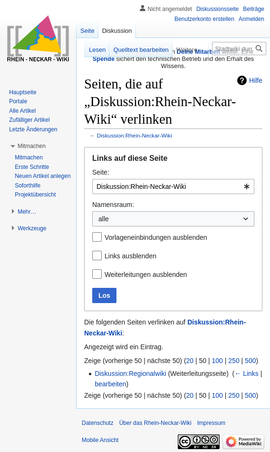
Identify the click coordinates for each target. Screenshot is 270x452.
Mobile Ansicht (100, 440)
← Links (246, 373)
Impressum (211, 423)
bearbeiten (110, 384)
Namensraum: (113, 204)
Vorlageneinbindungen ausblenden (156, 237)
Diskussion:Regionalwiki (130, 373)
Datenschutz (98, 423)
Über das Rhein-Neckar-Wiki (155, 423)
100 (217, 360)
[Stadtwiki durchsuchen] (239, 48)
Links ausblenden (130, 256)
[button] (32, 146)
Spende (104, 58)
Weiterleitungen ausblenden (146, 274)
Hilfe (255, 80)
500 (250, 360)
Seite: (100, 172)
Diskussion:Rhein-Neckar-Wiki (134, 135)
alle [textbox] (103, 219)
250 (233, 360)
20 (190, 360)
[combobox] (173, 186)
